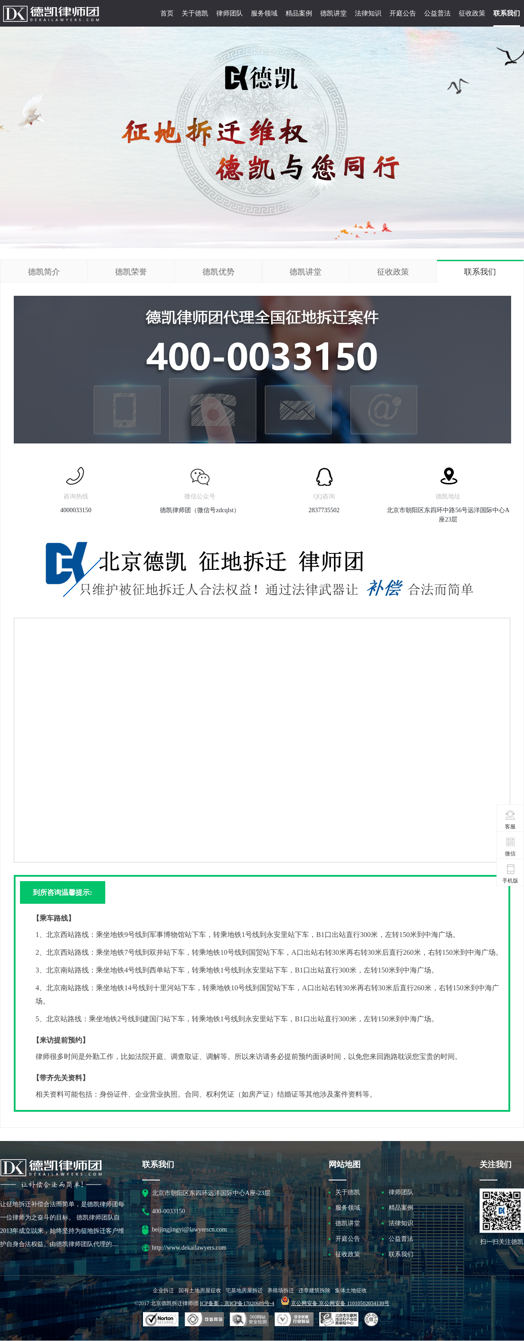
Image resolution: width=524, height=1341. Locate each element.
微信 (510, 846)
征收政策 (472, 13)
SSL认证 (161, 1319)
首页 (167, 13)
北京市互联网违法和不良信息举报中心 (338, 1319)
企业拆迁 (163, 1290)
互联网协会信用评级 (372, 1319)
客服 (510, 819)
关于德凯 (195, 13)
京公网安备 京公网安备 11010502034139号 (340, 1303)
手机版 (510, 873)
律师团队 (229, 13)
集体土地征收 (351, 1290)
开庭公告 (402, 13)
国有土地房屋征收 (200, 1290)
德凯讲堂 (333, 13)
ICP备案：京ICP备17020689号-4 (237, 1303)
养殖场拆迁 (280, 1290)
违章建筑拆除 (314, 1290)
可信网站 (249, 1319)
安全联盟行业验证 (204, 1319)
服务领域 (264, 13)
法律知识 (368, 13)
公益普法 (437, 13)
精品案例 (299, 13)
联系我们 (506, 13)
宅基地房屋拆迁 (244, 1290)
